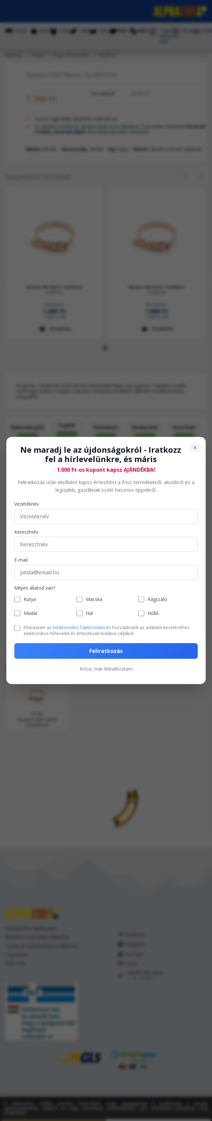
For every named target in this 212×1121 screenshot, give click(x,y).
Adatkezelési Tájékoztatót (79, 627)
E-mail (21, 560)
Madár (31, 613)
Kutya (30, 599)
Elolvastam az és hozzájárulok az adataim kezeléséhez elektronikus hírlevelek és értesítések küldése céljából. (106, 630)
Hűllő (153, 613)
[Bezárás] (195, 447)
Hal (89, 613)
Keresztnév (26, 532)
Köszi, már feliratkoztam (106, 668)
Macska (94, 599)
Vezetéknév (26, 504)
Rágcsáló (157, 599)
